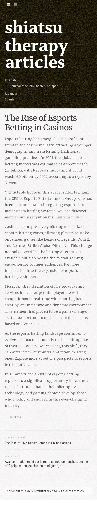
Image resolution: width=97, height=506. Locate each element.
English (10, 80)
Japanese (11, 93)
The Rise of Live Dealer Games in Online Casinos (38, 443)
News (17, 417)
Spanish (10, 99)
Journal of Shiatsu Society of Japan (34, 86)
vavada (29, 365)
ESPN (33, 277)
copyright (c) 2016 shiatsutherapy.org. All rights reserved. (46, 491)
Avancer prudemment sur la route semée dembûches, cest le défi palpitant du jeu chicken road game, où (46, 464)
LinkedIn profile (68, 217)
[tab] (8, 4)
